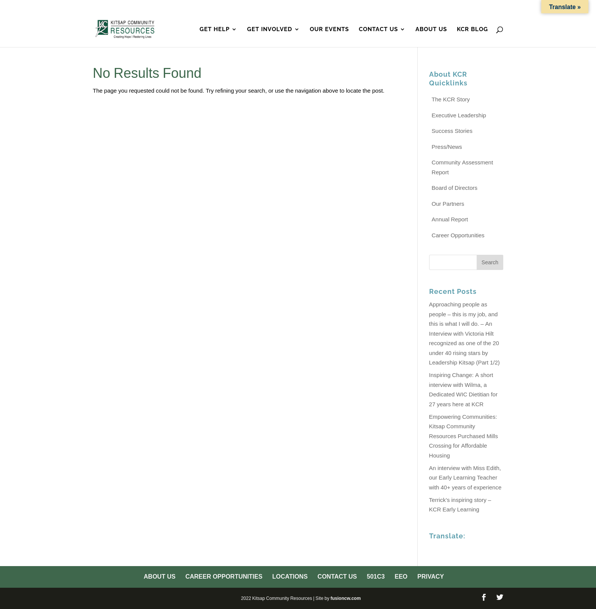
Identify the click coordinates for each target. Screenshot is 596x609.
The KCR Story (451, 99)
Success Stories (452, 131)
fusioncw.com (345, 598)
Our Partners (448, 204)
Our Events (329, 30)
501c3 (446, 7)
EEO (466, 7)
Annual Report (450, 219)
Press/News (447, 147)
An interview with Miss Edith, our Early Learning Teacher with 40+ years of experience (465, 477)
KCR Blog (472, 30)
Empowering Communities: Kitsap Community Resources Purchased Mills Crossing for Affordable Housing (463, 436)
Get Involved (269, 30)
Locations (372, 7)
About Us (260, 7)
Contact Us (413, 7)
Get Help (215, 30)
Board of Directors (455, 188)
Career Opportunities (316, 7)
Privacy (491, 7)
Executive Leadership (459, 115)
